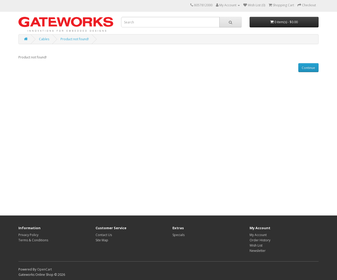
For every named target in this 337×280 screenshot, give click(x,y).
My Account (258, 235)
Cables (44, 39)
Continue (308, 68)
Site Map (102, 240)
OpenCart (44, 269)
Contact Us (104, 235)
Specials (178, 235)
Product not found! (75, 39)
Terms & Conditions (33, 240)
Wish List (256, 245)
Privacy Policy (28, 235)
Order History (260, 240)
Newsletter (258, 250)
